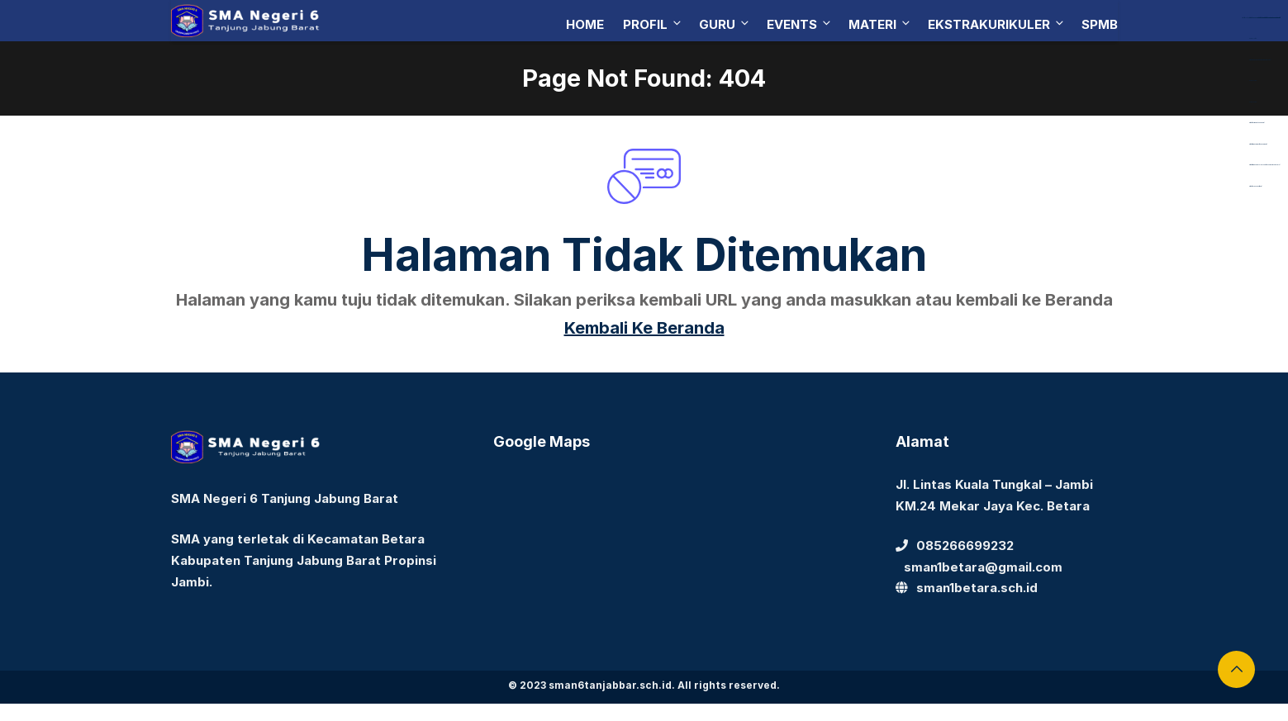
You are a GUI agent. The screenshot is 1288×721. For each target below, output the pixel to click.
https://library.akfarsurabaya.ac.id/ (1257, 17)
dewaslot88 (1253, 38)
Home (585, 24)
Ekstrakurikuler (997, 24)
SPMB (1099, 24)
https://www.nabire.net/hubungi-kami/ (1258, 144)
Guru (725, 24)
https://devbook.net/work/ (1255, 186)
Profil (653, 24)
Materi (880, 24)
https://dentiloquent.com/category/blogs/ (1260, 59)
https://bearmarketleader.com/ (1256, 122)
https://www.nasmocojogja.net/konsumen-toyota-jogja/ (1264, 164)
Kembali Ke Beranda (644, 328)
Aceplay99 (1253, 80)
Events (800, 24)
